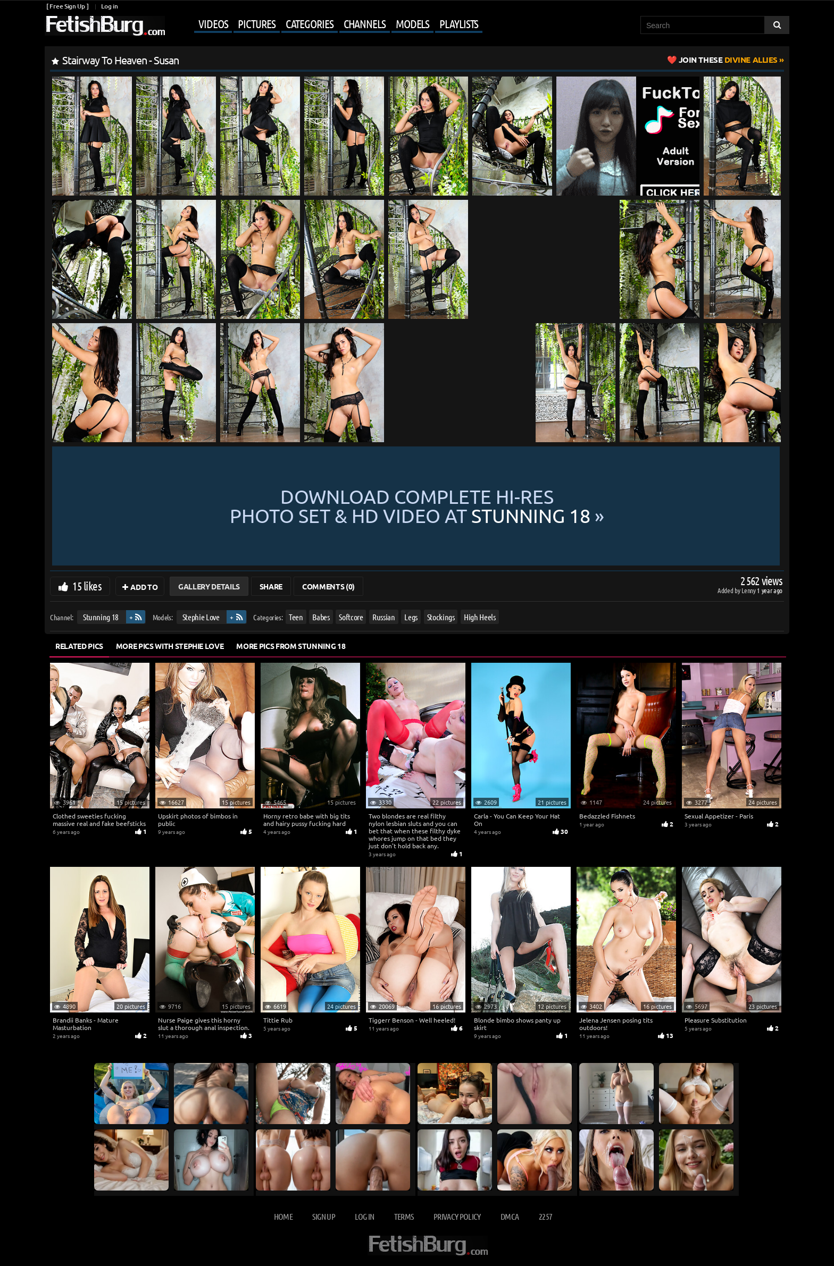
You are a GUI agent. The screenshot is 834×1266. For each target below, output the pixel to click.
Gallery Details (209, 586)
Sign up (323, 1216)
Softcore (351, 617)
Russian (383, 617)
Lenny (749, 590)
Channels (365, 23)
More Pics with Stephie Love (170, 646)
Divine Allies (728, 59)
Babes (320, 617)
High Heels (480, 617)
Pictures (256, 23)
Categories (309, 23)
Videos (213, 23)
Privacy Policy (457, 1216)
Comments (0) (328, 586)
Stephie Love (201, 617)
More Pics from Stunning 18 (290, 646)
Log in (109, 6)
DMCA (510, 1216)
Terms (404, 1216)
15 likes (87, 586)
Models (412, 23)
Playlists (458, 23)
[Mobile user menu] (325, 24)
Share (271, 586)
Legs (411, 617)
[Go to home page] (105, 26)
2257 (545, 1216)
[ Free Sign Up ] (67, 6)
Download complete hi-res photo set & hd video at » (417, 506)
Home (283, 1216)
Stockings (441, 617)
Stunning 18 (101, 617)
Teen (296, 617)
